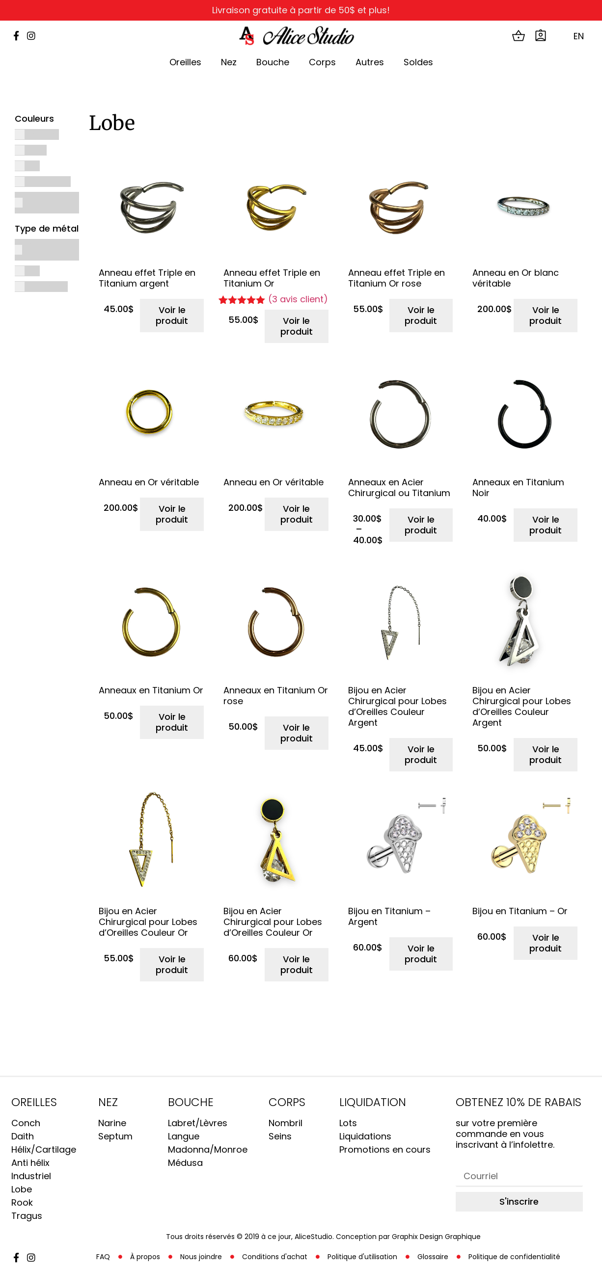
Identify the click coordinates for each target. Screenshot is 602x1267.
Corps (322, 62)
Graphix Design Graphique (436, 1236)
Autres (370, 62)
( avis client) (298, 299)
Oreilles (185, 62)
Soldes (418, 62)
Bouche (272, 62)
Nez (229, 62)
